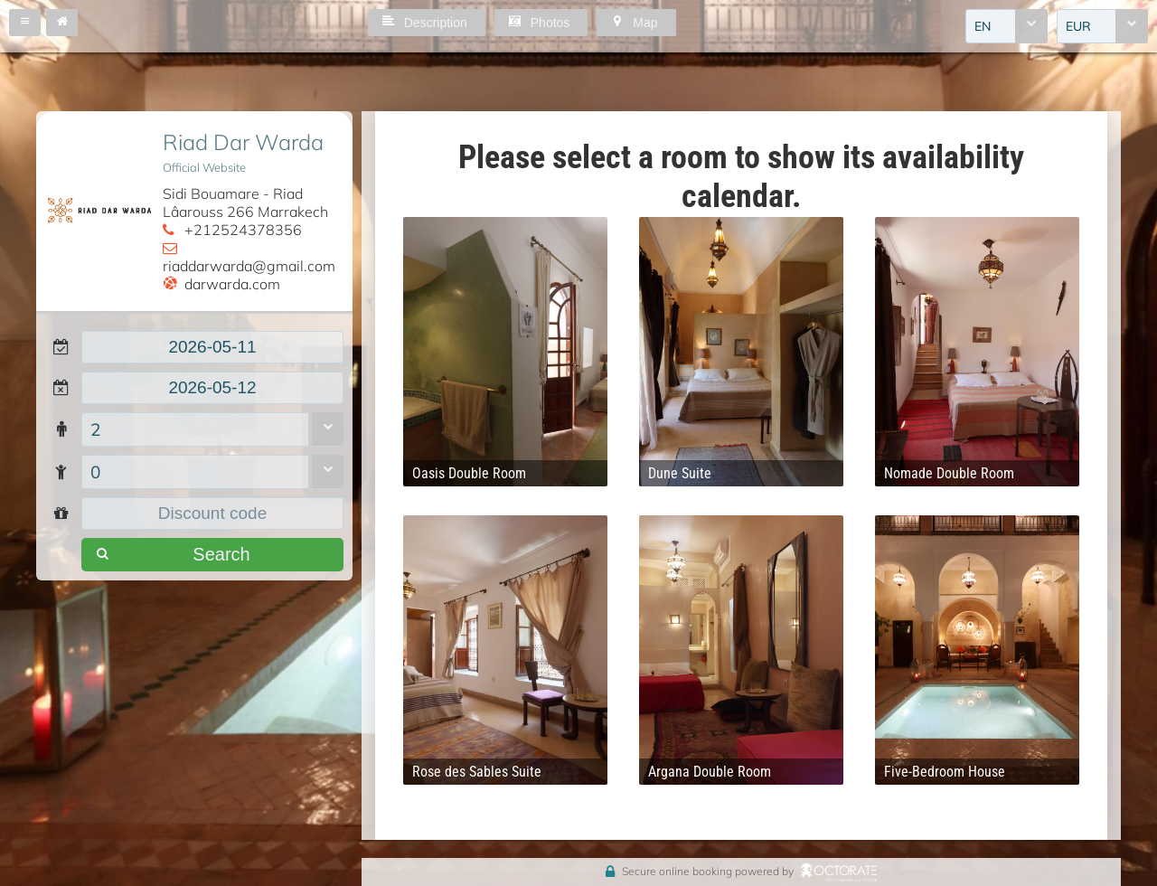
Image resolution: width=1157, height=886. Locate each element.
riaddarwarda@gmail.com (249, 266)
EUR (1078, 26)
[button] (25, 22)
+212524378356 (243, 230)
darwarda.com (232, 284)
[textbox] (212, 347)
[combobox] (1006, 26)
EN (982, 26)
